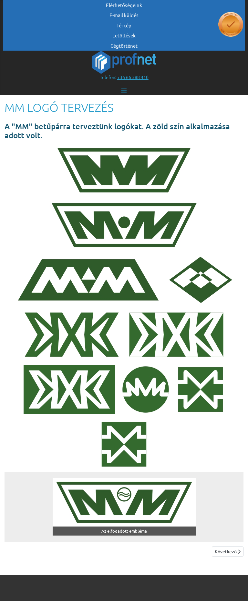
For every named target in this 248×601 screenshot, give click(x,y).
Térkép (124, 25)
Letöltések (124, 35)
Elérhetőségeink (124, 5)
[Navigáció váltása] (124, 90)
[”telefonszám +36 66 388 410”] (133, 77)
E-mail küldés (124, 15)
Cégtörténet (124, 46)
